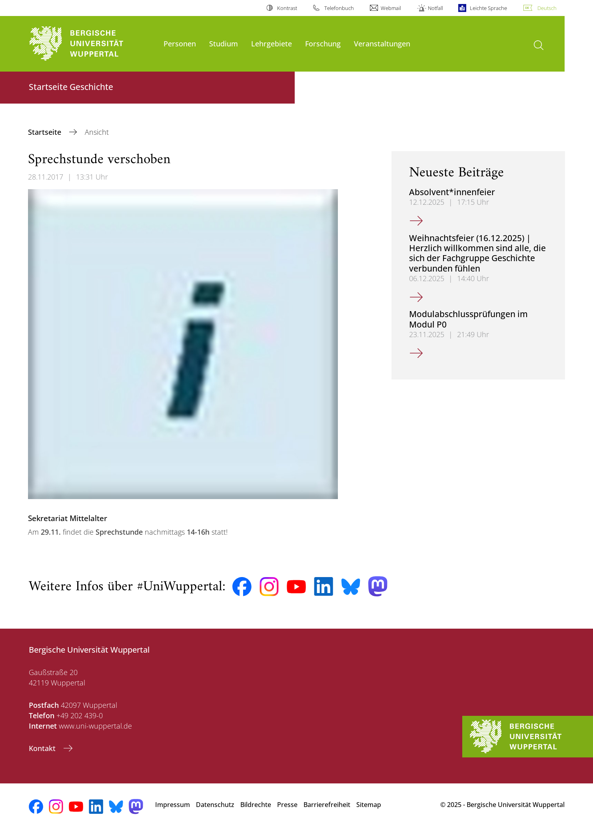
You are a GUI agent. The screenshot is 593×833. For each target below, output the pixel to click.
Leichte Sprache (488, 8)
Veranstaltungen (382, 43)
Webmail (391, 8)
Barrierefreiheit (326, 804)
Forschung (323, 43)
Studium (223, 43)
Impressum (172, 804)
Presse (287, 804)
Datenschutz (215, 804)
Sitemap (368, 804)
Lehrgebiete (271, 43)
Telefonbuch (339, 8)
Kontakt (43, 748)
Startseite (45, 132)
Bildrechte (255, 804)
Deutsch (547, 8)
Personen (180, 43)
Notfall (435, 8)
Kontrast (287, 8)
